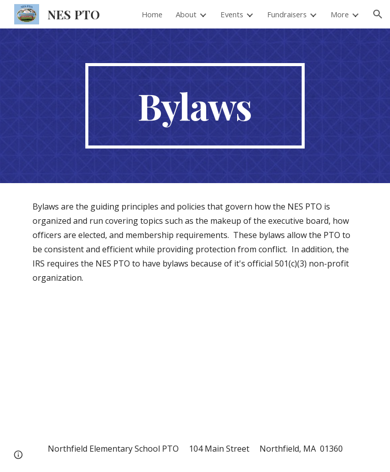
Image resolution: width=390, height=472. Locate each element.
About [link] (186, 14)
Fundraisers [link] (287, 14)
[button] (378, 14)
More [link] (340, 14)
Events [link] (231, 14)
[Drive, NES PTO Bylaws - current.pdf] (109, 363)
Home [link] (152, 14)
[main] (194, 106)
